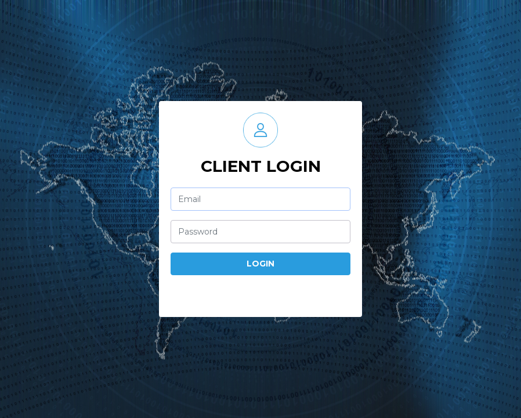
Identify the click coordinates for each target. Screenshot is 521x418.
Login (260, 263)
